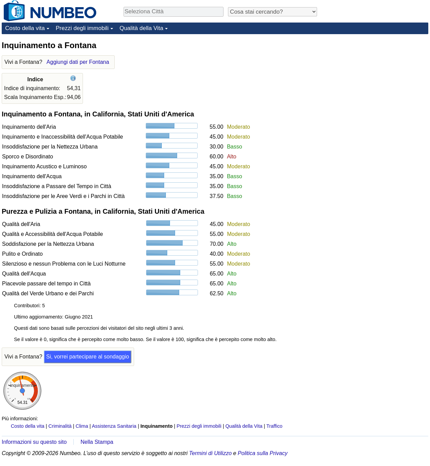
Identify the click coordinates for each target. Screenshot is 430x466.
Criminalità (60, 426)
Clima (82, 426)
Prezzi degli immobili (82, 28)
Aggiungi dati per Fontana (77, 62)
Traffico (274, 426)
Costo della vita (25, 28)
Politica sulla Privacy (263, 453)
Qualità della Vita (141, 28)
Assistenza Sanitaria (114, 426)
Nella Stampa (97, 442)
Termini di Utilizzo (210, 453)
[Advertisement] (377, 82)
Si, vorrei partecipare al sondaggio (87, 356)
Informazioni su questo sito (34, 442)
